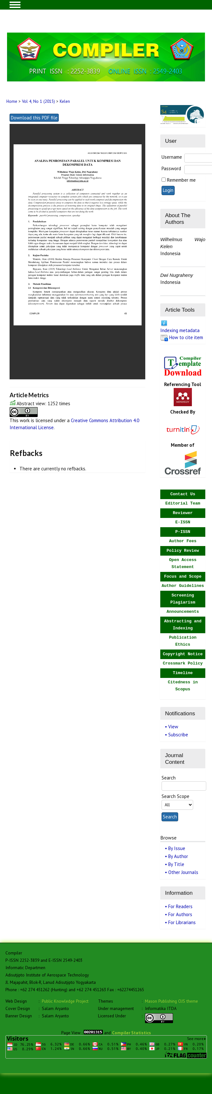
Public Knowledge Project (65, 1001)
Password (171, 168)
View (173, 727)
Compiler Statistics (131, 1033)
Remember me (181, 180)
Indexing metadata (180, 330)
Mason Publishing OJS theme (171, 1001)
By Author (178, 856)
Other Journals (183, 872)
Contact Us (182, 494)
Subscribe (178, 735)
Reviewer (183, 513)
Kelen (65, 101)
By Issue (176, 848)
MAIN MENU (15, 5)
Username (172, 157)
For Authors (180, 914)
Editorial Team (182, 503)
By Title (176, 864)
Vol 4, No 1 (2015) (38, 101)
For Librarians (182, 922)
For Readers (180, 906)
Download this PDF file (34, 118)
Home (11, 101)
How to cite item (186, 337)
